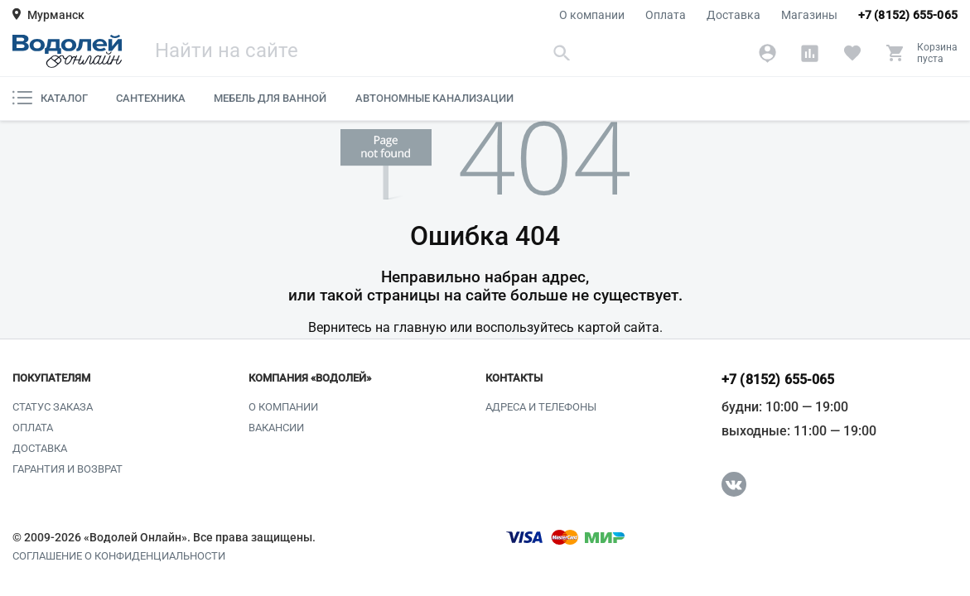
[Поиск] (365, 52)
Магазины (809, 15)
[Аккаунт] (767, 53)
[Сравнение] (809, 53)
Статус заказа (52, 407)
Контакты (514, 378)
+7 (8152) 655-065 (908, 15)
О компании (592, 15)
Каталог (50, 97)
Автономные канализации (434, 98)
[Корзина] (922, 53)
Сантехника (151, 98)
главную (419, 327)
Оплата (665, 15)
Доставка (733, 15)
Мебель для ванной (270, 98)
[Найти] (562, 52)
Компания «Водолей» (310, 378)
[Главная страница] (67, 51)
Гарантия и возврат (67, 469)
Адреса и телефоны (540, 407)
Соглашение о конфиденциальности (118, 556)
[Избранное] (852, 53)
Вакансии (276, 427)
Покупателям (51, 378)
